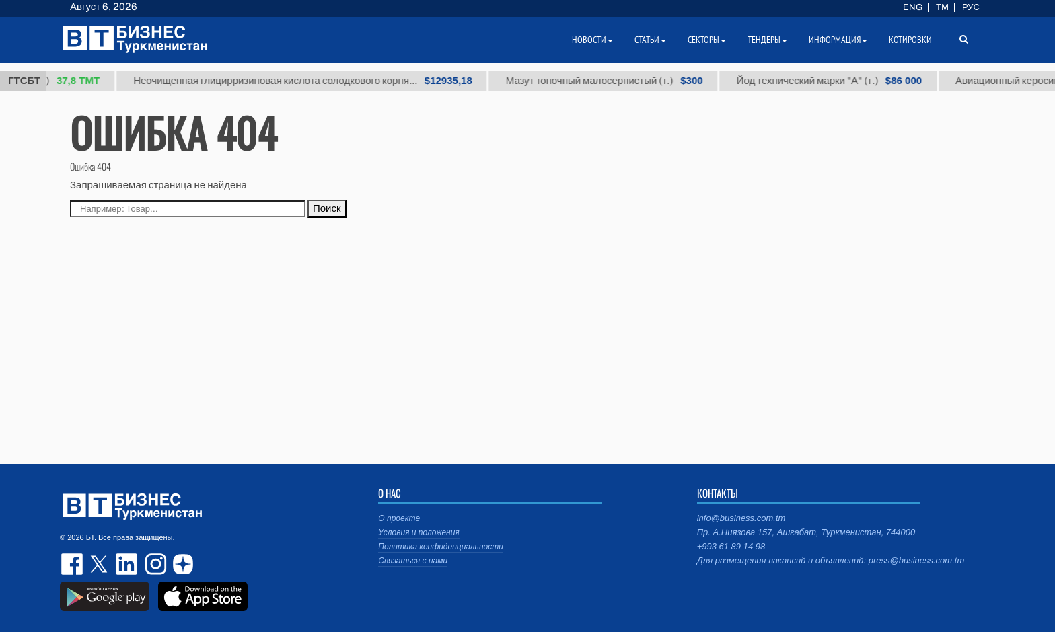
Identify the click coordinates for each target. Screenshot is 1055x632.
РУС (971, 7)
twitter (100, 564)
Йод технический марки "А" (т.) (834, 80)
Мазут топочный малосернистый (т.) (610, 80)
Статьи (650, 40)
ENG (912, 7)
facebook (73, 564)
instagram (154, 564)
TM (942, 7)
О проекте (399, 518)
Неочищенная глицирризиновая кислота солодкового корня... (308, 80)
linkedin (127, 564)
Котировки (910, 40)
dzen (181, 564)
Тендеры (767, 40)
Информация (838, 40)
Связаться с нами (412, 560)
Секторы (707, 40)
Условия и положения (418, 532)
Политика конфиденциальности (440, 546)
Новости (592, 40)
